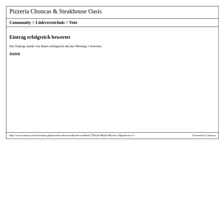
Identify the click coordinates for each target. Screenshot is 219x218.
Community (20, 22)
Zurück (14, 53)
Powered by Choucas (204, 135)
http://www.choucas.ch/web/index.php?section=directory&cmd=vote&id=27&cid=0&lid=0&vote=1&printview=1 (72, 135)
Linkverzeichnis (50, 22)
